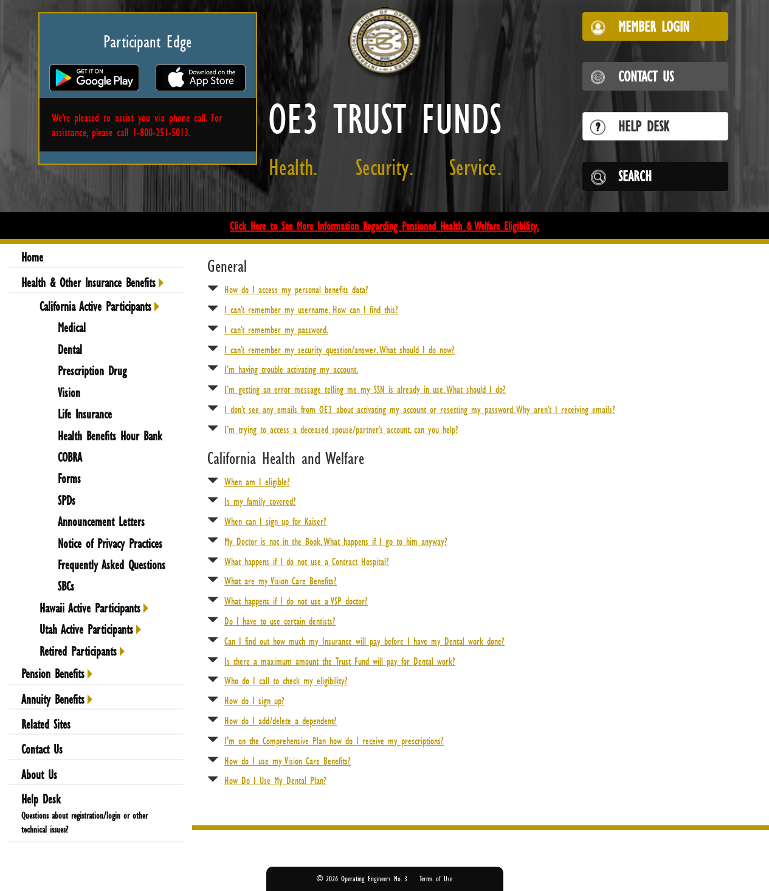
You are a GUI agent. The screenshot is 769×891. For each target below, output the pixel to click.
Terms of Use (435, 878)
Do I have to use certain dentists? (280, 621)
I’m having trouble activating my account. (291, 369)
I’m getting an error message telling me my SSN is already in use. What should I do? (365, 389)
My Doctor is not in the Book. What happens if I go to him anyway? (335, 541)
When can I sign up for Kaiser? (275, 521)
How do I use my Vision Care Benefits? (287, 761)
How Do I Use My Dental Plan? (275, 780)
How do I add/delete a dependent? (280, 720)
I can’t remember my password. (276, 329)
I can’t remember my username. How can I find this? (311, 309)
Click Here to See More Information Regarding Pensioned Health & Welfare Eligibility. (384, 225)
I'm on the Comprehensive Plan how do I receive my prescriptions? (334, 740)
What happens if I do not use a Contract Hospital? (306, 561)
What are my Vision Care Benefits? (280, 581)
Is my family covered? (260, 501)
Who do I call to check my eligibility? (286, 680)
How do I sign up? (254, 700)
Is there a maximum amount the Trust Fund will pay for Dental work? (339, 661)
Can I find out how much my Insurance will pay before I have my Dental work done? (364, 641)
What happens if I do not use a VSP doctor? (296, 601)
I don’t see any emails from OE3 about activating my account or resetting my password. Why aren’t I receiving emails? (419, 409)
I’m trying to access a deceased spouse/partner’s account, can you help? (341, 429)
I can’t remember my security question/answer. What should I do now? (339, 349)
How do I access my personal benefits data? (296, 289)
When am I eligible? (257, 481)
